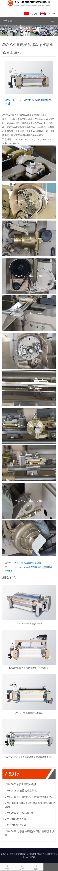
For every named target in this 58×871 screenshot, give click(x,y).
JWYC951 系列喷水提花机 (19, 812)
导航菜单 (7, 20)
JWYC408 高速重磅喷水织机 (27, 562)
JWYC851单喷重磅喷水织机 (29, 623)
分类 (22, 866)
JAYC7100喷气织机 (16, 825)
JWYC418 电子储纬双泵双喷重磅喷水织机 (28, 797)
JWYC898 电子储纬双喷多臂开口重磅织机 (29, 668)
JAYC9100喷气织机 (16, 819)
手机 (7, 866)
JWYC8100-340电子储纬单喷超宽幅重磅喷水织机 (29, 757)
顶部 (36, 866)
